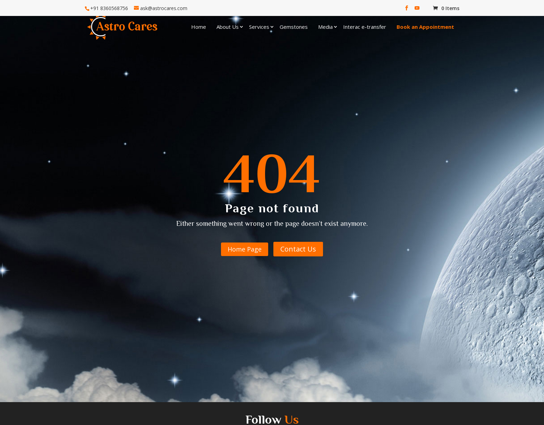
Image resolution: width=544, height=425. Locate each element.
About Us (227, 26)
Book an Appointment (425, 26)
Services (259, 26)
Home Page (245, 249)
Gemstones (294, 26)
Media (325, 26)
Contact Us (298, 249)
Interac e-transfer (364, 26)
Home (198, 26)
